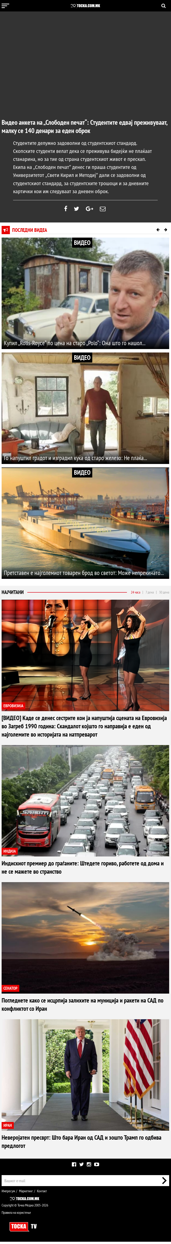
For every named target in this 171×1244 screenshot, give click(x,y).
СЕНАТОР (10, 990)
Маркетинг (26, 1193)
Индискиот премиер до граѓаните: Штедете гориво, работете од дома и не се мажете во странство (81, 869)
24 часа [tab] (135, 594)
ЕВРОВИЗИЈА (13, 708)
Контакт (42, 1193)
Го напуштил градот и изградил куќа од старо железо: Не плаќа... (82, 459)
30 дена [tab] (164, 594)
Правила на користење (16, 1214)
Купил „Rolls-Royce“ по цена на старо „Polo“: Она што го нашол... (81, 344)
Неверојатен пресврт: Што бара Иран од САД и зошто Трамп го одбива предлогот (79, 1143)
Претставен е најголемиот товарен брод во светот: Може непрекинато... (72, 570)
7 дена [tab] (150, 594)
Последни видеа (29, 232)
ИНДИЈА (9, 853)
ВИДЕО (82, 245)
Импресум (8, 1193)
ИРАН (7, 1127)
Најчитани (13, 594)
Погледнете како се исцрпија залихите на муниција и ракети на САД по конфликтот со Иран (81, 1006)
